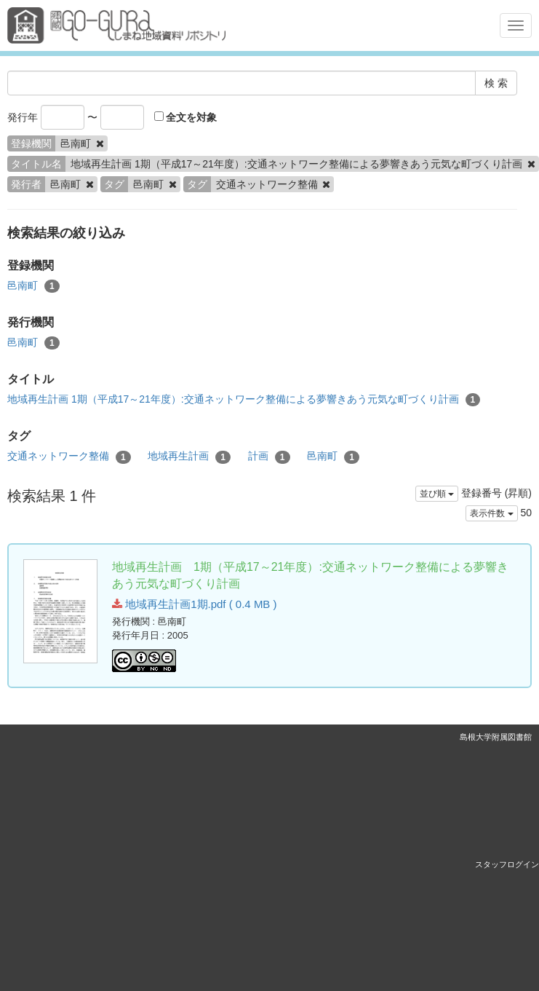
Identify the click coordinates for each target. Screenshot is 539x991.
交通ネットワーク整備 (69, 456)
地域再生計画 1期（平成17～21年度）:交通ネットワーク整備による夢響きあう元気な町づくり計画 (243, 399)
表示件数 (491, 513)
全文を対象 (185, 117)
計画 (269, 456)
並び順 (437, 494)
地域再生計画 (189, 456)
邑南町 (33, 286)
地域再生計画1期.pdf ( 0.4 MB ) (194, 604)
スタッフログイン (507, 864)
